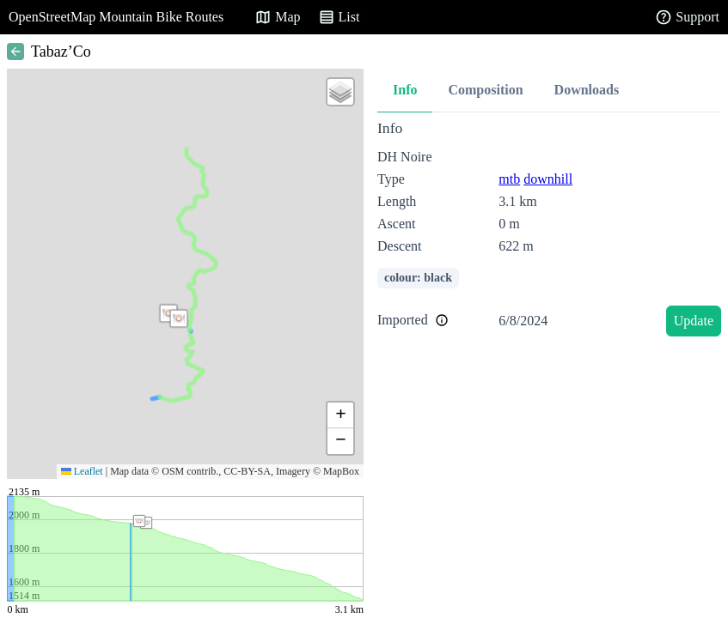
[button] (178, 318)
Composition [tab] (485, 89)
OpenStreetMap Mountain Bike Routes (116, 16)
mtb (509, 179)
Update (693, 320)
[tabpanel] (549, 231)
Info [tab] (405, 89)
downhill (547, 179)
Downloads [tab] (587, 89)
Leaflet (82, 471)
